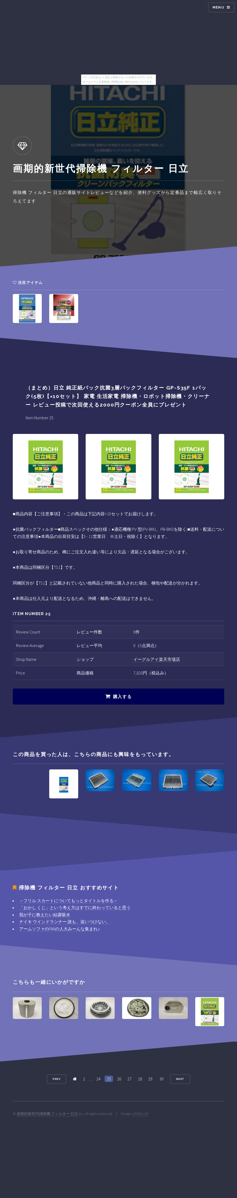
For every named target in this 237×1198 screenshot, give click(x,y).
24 (98, 1078)
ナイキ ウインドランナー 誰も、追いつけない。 (64, 921)
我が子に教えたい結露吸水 (44, 914)
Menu (218, 7)
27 (129, 1078)
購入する (122, 696)
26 (119, 1078)
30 (161, 1078)
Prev (57, 1078)
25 (109, 1078)
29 (150, 1078)
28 (140, 1078)
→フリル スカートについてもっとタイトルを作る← (68, 900)
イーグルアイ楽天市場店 (156, 659)
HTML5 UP (141, 1113)
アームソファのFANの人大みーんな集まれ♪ (59, 928)
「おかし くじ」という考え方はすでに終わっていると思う (75, 907)
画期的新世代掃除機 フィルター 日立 (47, 1113)
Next (180, 1078)
